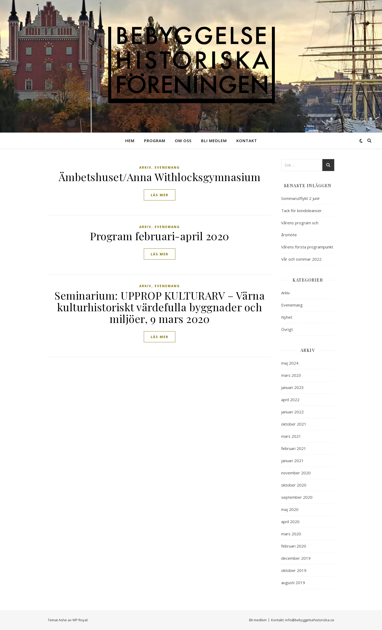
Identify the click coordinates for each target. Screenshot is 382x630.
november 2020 (296, 472)
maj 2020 (289, 509)
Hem (129, 140)
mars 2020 (291, 533)
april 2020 (290, 521)
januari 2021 (292, 460)
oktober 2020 (293, 485)
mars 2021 (291, 436)
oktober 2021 (293, 424)
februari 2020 (293, 546)
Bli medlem (214, 140)
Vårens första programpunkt (307, 247)
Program (154, 140)
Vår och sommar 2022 (301, 259)
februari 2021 (293, 448)
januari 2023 (292, 387)
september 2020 (296, 497)
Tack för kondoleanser (301, 210)
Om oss (183, 140)
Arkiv (145, 167)
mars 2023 (291, 375)
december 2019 (296, 558)
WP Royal (80, 620)
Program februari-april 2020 (159, 236)
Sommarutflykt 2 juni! (300, 198)
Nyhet (286, 317)
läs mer (159, 194)
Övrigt (287, 329)
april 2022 (290, 399)
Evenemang (167, 167)
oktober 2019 (293, 570)
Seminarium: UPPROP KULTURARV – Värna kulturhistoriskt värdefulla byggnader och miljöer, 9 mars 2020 (159, 307)
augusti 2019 (293, 582)
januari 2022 (292, 411)
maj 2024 (289, 363)
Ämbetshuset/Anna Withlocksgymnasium (160, 177)
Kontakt (246, 140)
